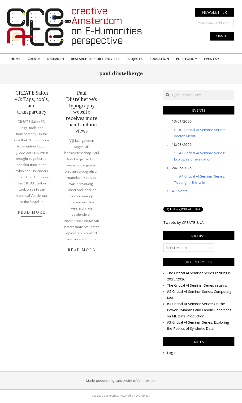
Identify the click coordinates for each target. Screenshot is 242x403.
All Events (180, 190)
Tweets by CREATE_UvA (183, 222)
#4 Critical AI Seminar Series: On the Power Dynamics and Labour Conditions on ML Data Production (199, 309)
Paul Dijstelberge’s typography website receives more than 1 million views (81, 112)
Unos (114, 395)
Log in (172, 352)
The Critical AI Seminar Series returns (197, 285)
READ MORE (32, 212)
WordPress (143, 395)
